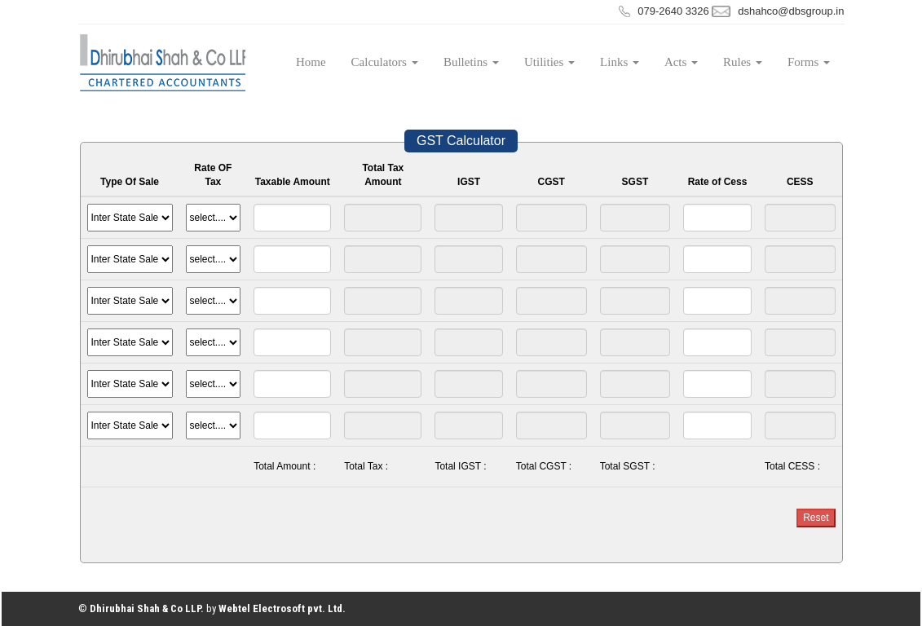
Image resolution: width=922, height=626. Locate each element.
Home (311, 61)
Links (619, 61)
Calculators (384, 61)
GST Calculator (461, 141)
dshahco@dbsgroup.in (791, 11)
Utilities (549, 61)
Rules (742, 61)
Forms (808, 61)
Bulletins (471, 61)
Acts (681, 61)
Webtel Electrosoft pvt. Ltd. (282, 608)
